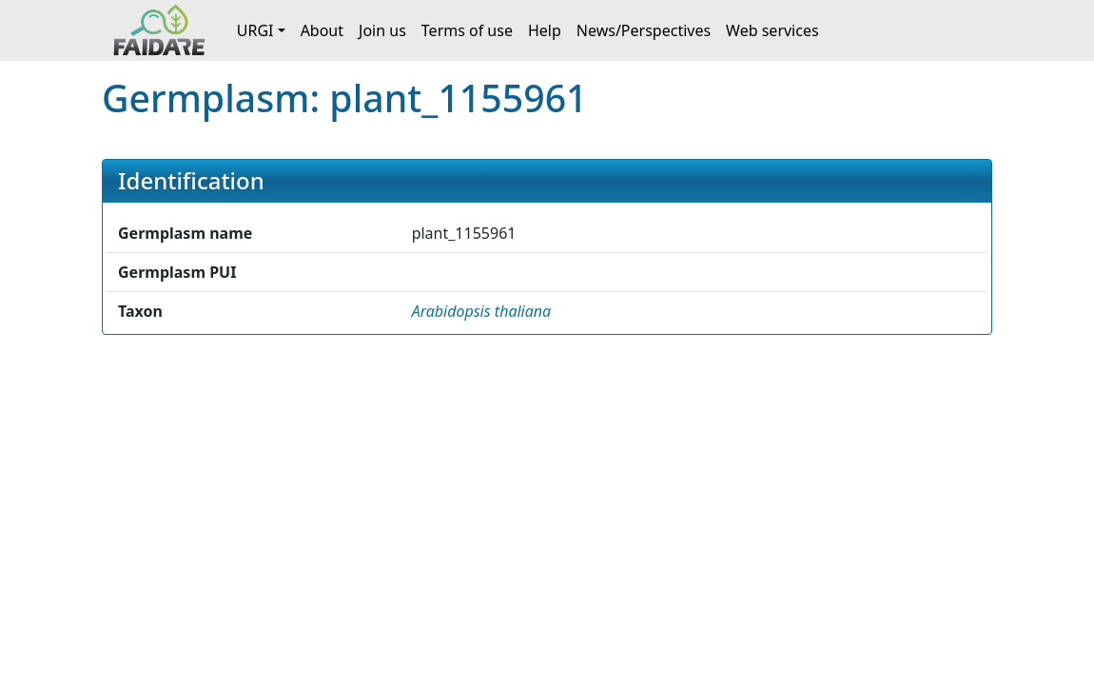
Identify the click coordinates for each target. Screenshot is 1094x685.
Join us (382, 30)
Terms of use (467, 30)
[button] (482, 311)
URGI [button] (255, 30)
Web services (772, 30)
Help (544, 30)
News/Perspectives (643, 30)
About (322, 30)
